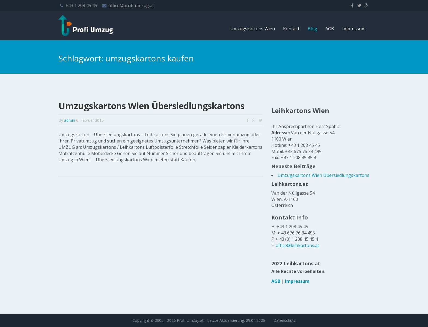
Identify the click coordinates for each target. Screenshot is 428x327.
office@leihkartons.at (297, 245)
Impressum (353, 29)
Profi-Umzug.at (190, 320)
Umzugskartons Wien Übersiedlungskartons (151, 106)
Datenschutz (284, 320)
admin (69, 120)
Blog (312, 29)
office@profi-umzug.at (131, 5)
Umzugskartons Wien (252, 29)
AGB (329, 29)
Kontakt (291, 29)
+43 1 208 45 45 (81, 5)
